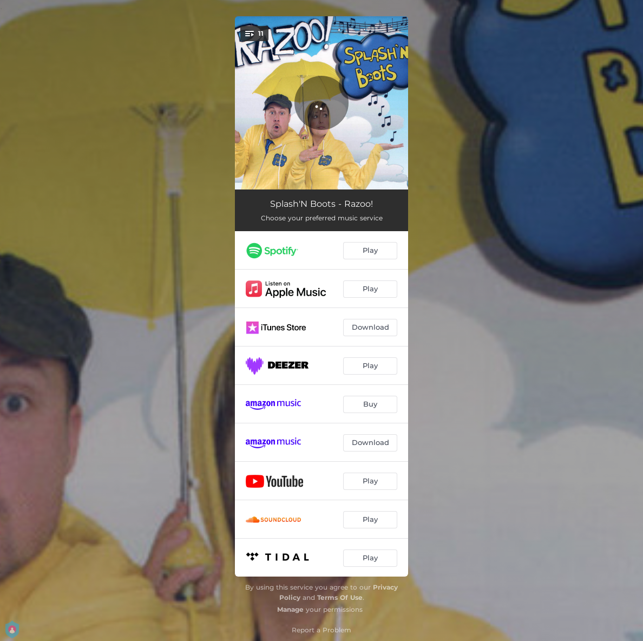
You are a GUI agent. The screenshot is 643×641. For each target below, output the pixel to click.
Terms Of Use (340, 597)
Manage (290, 609)
